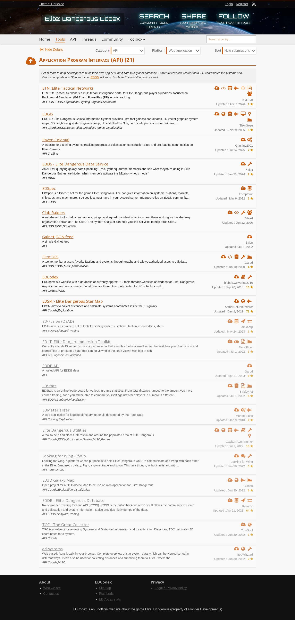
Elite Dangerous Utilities (64, 430)
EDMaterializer (55, 410)
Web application (180, 50)
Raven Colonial (55, 139)
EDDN (95, 77)
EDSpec (49, 188)
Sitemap (105, 588)
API (73, 39)
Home (44, 39)
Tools (60, 39)
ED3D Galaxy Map (58, 480)
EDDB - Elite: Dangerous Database (73, 500)
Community (112, 39)
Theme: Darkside (51, 4)
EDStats (49, 385)
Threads (88, 39)
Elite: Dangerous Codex (82, 18)
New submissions (237, 50)
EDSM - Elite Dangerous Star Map (72, 301)
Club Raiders (53, 212)
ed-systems (52, 548)
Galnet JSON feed (58, 236)
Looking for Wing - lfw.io (64, 455)
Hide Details (51, 49)
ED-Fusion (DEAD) (58, 321)
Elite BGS (50, 256)
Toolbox (135, 39)
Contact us (51, 593)
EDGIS (47, 113)
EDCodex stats (110, 599)
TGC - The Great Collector (65, 524)
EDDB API (50, 365)
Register (242, 4)
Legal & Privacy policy (171, 588)
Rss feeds (106, 593)
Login (229, 4)
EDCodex (50, 276)
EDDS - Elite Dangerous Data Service (75, 163)
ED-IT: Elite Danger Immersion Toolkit (76, 341)
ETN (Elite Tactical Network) (67, 88)
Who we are (52, 588)
